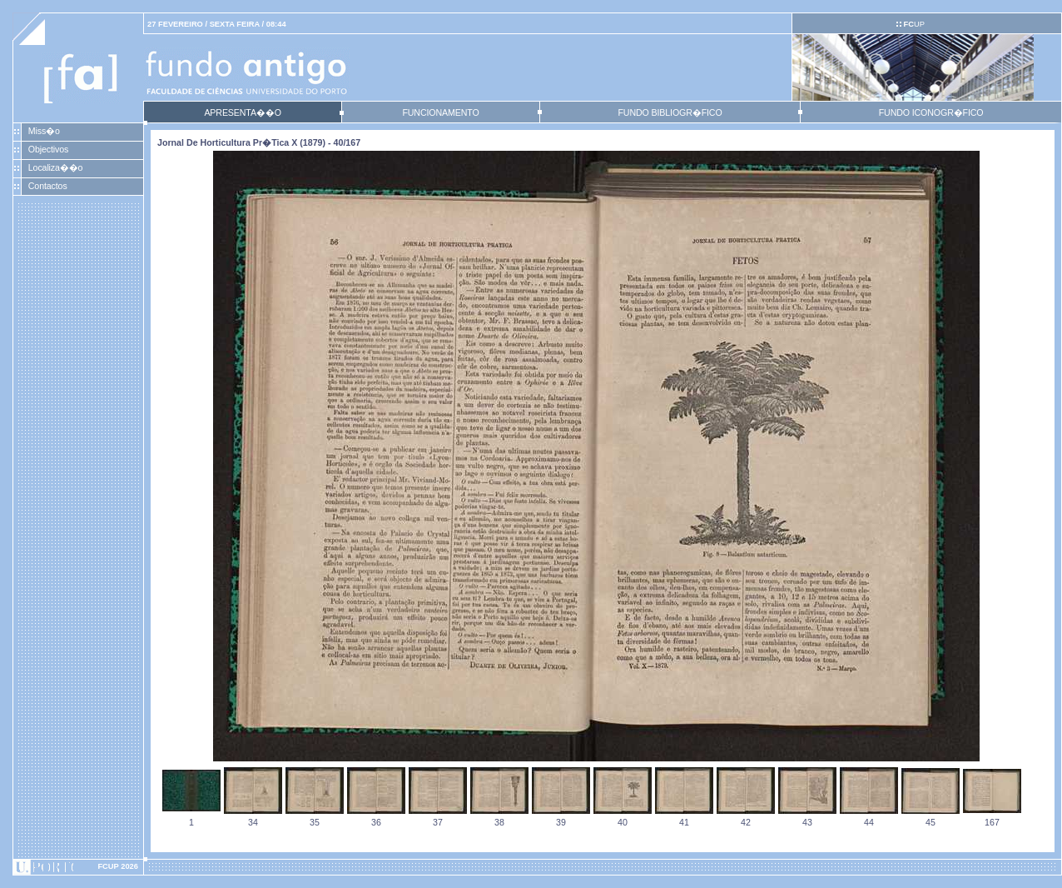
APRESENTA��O (242, 112)
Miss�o (44, 131)
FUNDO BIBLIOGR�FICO (670, 112)
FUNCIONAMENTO (440, 112)
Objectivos (48, 149)
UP (913, 24)
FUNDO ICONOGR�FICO (931, 112)
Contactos (47, 186)
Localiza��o (55, 167)
